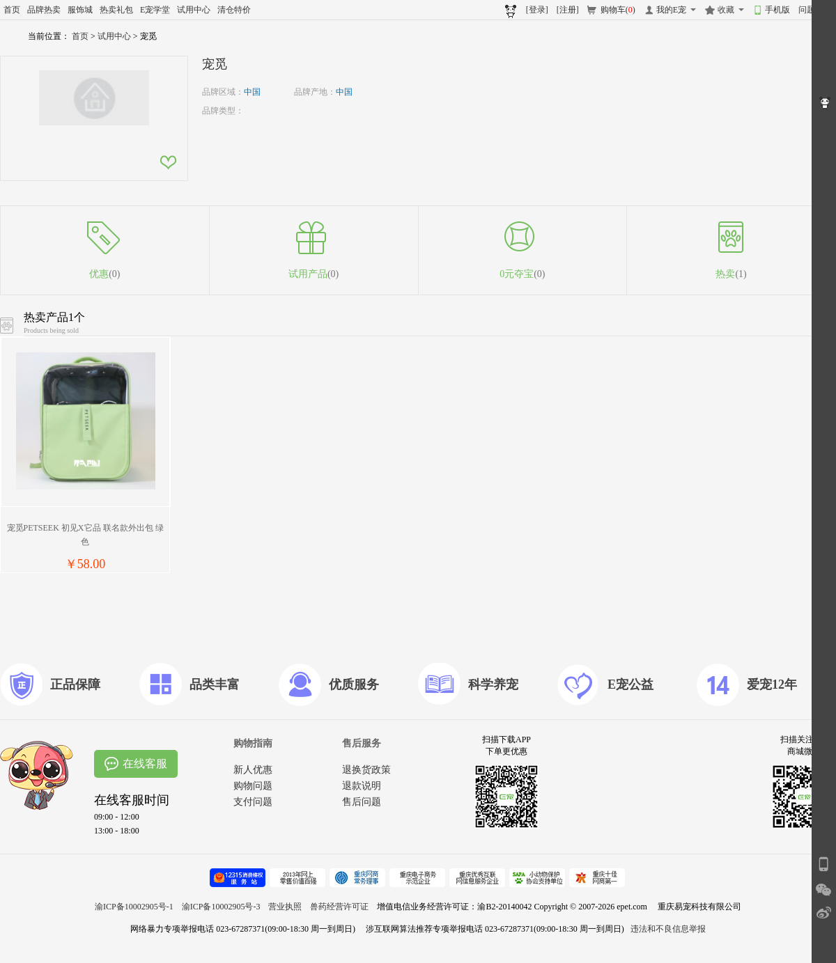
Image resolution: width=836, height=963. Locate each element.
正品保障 (75, 684)
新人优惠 (252, 770)
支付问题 (252, 802)
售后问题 (361, 802)
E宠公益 (630, 684)
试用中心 (193, 10)
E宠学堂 (155, 10)
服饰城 (80, 10)
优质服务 (354, 684)
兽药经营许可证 (339, 906)
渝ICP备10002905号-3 (221, 906)
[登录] (537, 10)
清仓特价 (234, 10)
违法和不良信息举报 (668, 929)
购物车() (618, 10)
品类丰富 (214, 684)
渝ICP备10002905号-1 (134, 906)
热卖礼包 (116, 10)
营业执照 (285, 906)
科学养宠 (493, 684)
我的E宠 (671, 10)
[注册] (568, 10)
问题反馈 (815, 10)
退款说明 (361, 786)
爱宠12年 (772, 684)
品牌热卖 (44, 10)
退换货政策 (366, 770)
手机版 (777, 10)
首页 (11, 10)
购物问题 (252, 786)
